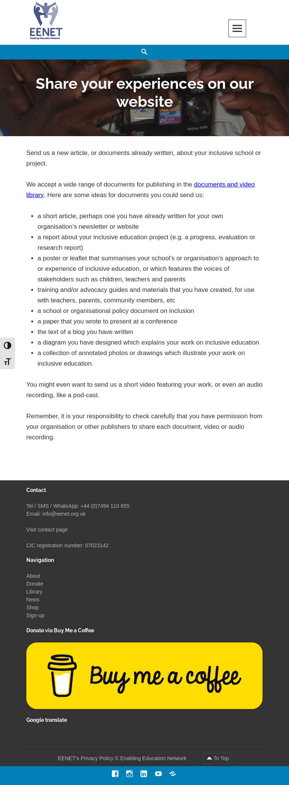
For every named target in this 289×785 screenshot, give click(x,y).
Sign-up (35, 615)
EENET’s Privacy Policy (86, 758)
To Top (221, 758)
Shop (32, 607)
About (33, 576)
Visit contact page (47, 530)
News (33, 600)
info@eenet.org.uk (64, 514)
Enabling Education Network (154, 758)
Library (34, 592)
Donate (34, 584)
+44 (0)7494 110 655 (105, 506)
